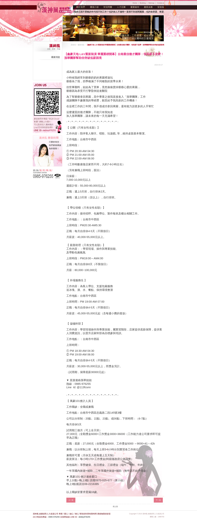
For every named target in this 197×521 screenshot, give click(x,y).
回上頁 (115, 506)
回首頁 (73, 45)
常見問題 (107, 7)
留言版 (161, 7)
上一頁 (70, 500)
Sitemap (151, 3)
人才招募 (121, 7)
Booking (143, 3)
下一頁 (158, 500)
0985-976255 (54, 517)
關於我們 (80, 7)
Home (135, 3)
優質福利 (135, 7)
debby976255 (84, 517)
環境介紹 (94, 7)
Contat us (160, 3)
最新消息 (148, 7)
